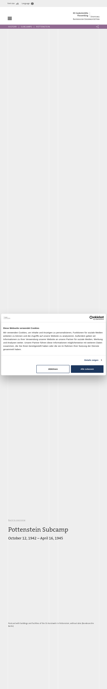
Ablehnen (53, 369)
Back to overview (16, 520)
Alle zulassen (87, 369)
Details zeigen (91, 360)
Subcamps (26, 26)
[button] (97, 27)
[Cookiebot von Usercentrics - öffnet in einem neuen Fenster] (91, 318)
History (12, 26)
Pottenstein (43, 26)
